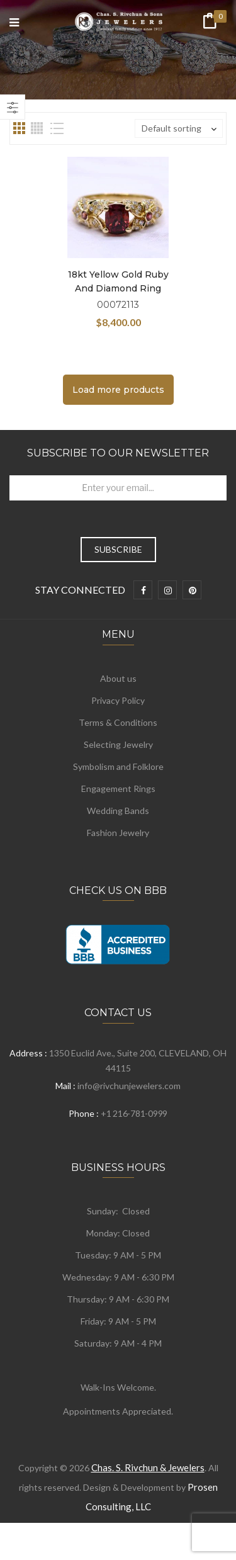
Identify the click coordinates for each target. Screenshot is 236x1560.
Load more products (118, 389)
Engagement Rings (118, 788)
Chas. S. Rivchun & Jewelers (148, 1467)
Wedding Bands (118, 810)
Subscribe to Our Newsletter (118, 453)
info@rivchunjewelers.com (129, 1085)
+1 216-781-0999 (134, 1113)
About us (118, 678)
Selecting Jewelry (118, 744)
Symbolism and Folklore (118, 766)
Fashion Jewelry (118, 832)
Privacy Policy (118, 700)
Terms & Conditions (118, 722)
